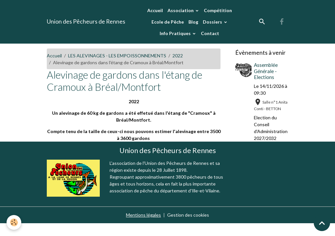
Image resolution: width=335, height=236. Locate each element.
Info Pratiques (176, 33)
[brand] (86, 21)
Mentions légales (143, 215)
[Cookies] (14, 222)
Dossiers (213, 22)
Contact (210, 33)
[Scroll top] (322, 223)
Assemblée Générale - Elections (266, 71)
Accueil (155, 10)
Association (181, 10)
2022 (177, 55)
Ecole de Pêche (167, 22)
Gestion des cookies (188, 215)
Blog (193, 22)
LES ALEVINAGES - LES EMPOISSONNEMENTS (117, 55)
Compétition (218, 10)
